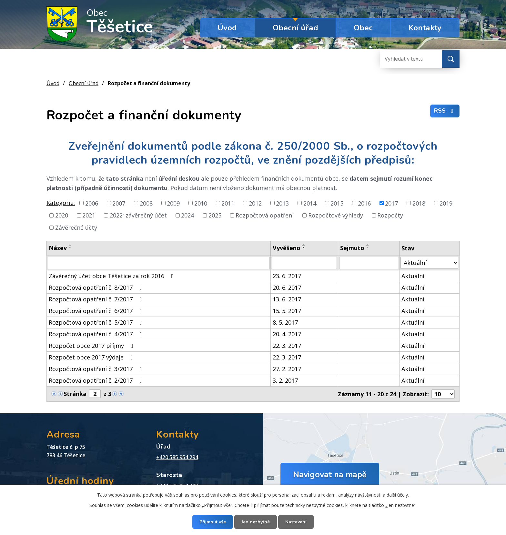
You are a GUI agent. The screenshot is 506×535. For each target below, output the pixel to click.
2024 (187, 215)
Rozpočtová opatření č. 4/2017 (97, 334)
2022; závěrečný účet (138, 215)
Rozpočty (390, 215)
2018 (418, 203)
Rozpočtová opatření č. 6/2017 (97, 311)
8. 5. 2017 (285, 322)
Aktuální (412, 276)
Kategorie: (60, 203)
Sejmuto (352, 248)
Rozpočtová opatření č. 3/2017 (97, 369)
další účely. (398, 495)
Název (58, 248)
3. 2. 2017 (285, 380)
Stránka (75, 394)
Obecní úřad (295, 27)
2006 (91, 203)
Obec (363, 27)
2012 (255, 203)
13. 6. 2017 (287, 299)
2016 (364, 203)
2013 (282, 203)
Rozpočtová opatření (265, 215)
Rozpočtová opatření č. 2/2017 (97, 380)
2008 (146, 203)
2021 (88, 215)
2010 (200, 203)
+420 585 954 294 (177, 457)
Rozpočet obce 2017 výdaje (92, 357)
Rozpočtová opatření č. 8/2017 (97, 287)
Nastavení (296, 522)
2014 (309, 203)
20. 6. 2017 (287, 287)
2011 (227, 203)
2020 (61, 215)
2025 (214, 215)
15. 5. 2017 (287, 311)
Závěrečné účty (76, 227)
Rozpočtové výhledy (335, 215)
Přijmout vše (212, 522)
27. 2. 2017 (287, 369)
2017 (391, 203)
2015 (336, 203)
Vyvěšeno (286, 248)
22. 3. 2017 (287, 345)
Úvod (227, 27)
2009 (173, 203)
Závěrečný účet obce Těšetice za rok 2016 (112, 276)
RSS (445, 111)
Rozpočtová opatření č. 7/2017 (97, 299)
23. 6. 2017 (287, 276)
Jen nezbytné (255, 522)
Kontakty (424, 27)
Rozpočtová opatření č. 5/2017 (97, 322)
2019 (446, 203)
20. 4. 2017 (287, 334)
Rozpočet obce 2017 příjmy (92, 345)
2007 (118, 203)
